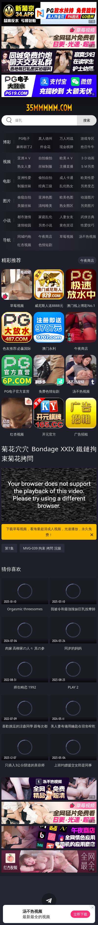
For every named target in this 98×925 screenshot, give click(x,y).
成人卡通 (66, 177)
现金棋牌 (66, 146)
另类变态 (87, 186)
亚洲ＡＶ (24, 158)
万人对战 (66, 138)
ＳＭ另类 (87, 166)
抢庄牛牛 (87, 146)
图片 (7, 200)
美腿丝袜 (24, 205)
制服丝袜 (24, 186)
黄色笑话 (66, 225)
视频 (7, 161)
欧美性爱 (87, 177)
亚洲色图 (45, 197)
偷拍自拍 (45, 177)
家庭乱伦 (45, 216)
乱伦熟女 (66, 186)
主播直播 (66, 166)
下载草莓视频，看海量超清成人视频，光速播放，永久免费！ (50, 532)
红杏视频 (24, 244)
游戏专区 (87, 138)
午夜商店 (45, 236)
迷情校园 (24, 225)
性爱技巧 (87, 225)
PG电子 (24, 138)
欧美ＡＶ (66, 158)
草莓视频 (66, 236)
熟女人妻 (24, 166)
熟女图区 (66, 205)
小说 (7, 220)
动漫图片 (87, 197)
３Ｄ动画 (87, 158)
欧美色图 (66, 197)
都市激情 (24, 216)
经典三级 (45, 186)
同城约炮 (24, 236)
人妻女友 (66, 216)
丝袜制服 (45, 166)
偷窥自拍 (24, 197)
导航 (7, 240)
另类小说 (45, 225)
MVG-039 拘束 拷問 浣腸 (42, 548)
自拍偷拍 (45, 158)
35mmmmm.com (49, 108)
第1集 (9, 548)
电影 (7, 181)
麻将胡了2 (24, 146)
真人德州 (45, 138)
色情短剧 (45, 244)
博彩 (7, 142)
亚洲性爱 (24, 177)
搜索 (86, 120)
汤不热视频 (87, 236)
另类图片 (87, 205)
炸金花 (45, 146)
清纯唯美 (45, 205)
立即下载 (80, 914)
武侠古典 (87, 216)
